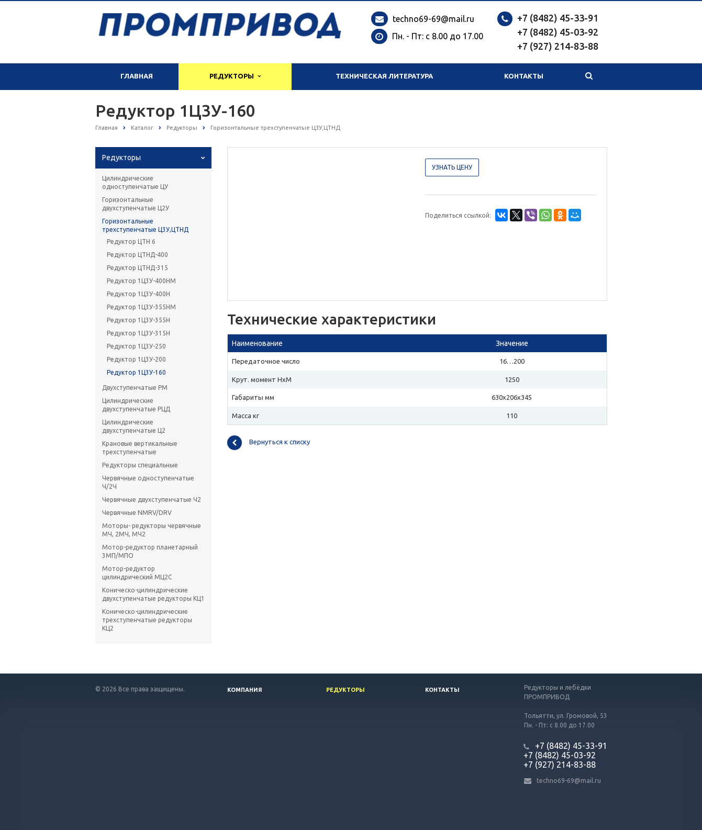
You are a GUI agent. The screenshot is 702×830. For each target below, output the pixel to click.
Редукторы (235, 76)
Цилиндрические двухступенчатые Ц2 (133, 426)
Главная (136, 76)
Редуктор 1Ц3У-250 (136, 346)
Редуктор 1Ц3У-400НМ (141, 280)
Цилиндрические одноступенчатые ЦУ (135, 182)
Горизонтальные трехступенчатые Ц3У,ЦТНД (145, 225)
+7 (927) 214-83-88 (557, 46)
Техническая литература (384, 76)
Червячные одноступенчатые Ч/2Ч (148, 482)
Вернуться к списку (268, 442)
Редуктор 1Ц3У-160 (136, 372)
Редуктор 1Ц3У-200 (136, 359)
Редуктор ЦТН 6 (131, 241)
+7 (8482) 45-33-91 (557, 18)
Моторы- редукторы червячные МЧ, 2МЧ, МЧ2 (151, 529)
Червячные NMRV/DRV (137, 512)
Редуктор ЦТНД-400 (137, 254)
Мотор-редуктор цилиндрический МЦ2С (137, 572)
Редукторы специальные (140, 465)
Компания (244, 690)
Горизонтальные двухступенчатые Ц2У (135, 203)
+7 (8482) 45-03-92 (557, 32)
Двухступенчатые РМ (135, 387)
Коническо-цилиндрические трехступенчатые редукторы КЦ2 (147, 620)
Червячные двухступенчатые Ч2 (151, 499)
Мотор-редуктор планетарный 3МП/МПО (150, 551)
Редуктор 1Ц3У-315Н (138, 333)
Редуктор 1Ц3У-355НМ (141, 307)
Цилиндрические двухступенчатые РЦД (136, 404)
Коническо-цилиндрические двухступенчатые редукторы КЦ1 (153, 594)
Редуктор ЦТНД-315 (137, 267)
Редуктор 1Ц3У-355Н (138, 320)
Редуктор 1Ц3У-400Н (138, 293)
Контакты (523, 76)
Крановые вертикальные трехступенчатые (139, 447)
